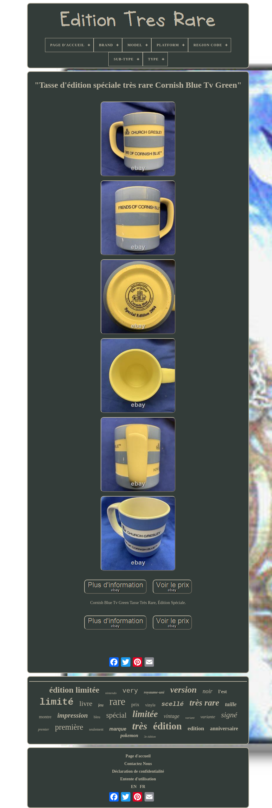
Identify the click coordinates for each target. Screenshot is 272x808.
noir (207, 691)
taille (231, 704)
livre (85, 703)
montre (45, 716)
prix (135, 704)
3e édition (150, 736)
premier (43, 729)
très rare (204, 702)
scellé (172, 704)
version (183, 689)
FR (142, 786)
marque (117, 728)
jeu (101, 705)
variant (190, 717)
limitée (145, 714)
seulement (96, 729)
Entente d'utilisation (138, 779)
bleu (97, 717)
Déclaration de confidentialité (138, 771)
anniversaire (224, 728)
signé (229, 715)
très (139, 726)
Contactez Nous (138, 763)
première (69, 727)
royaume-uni (154, 692)
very (130, 691)
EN (134, 786)
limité (56, 702)
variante (207, 716)
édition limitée (74, 689)
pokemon (129, 735)
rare (117, 701)
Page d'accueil (137, 756)
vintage (171, 716)
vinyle (150, 705)
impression (72, 715)
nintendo (111, 693)
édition (167, 726)
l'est (222, 691)
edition (196, 728)
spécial (116, 715)
